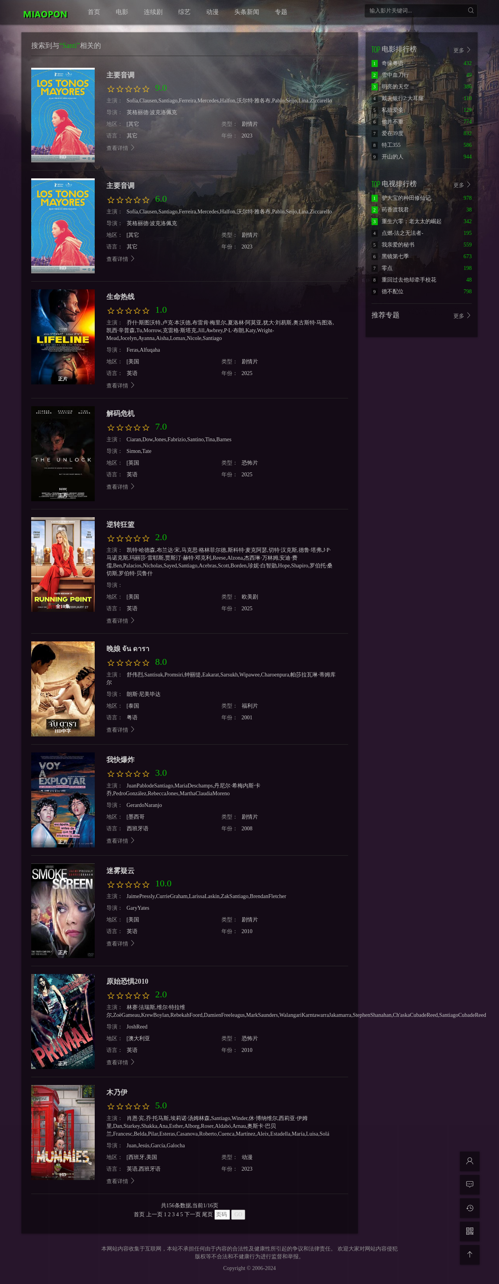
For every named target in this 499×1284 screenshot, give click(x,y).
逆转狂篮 (120, 524)
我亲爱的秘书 (393, 245)
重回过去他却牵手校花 (404, 280)
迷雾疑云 (120, 871)
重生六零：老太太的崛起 (407, 221)
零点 (382, 268)
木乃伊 (116, 1092)
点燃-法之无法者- (397, 233)
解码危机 (120, 413)
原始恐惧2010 (127, 981)
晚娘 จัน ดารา (127, 649)
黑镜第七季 (390, 256)
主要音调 (120, 186)
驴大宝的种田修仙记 (401, 198)
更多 (462, 184)
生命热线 (120, 297)
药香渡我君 (390, 210)
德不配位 (387, 291)
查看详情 (121, 259)
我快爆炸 (120, 760)
